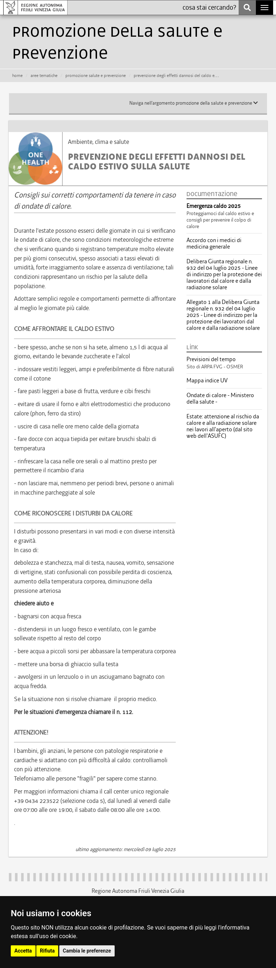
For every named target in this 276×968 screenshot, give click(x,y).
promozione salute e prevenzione (95, 75)
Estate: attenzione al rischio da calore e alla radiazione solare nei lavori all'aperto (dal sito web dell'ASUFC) (223, 426)
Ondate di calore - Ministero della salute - (220, 398)
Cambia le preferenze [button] (87, 951)
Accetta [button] (23, 951)
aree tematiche (44, 75)
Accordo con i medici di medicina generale (214, 243)
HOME (17, 75)
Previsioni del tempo (211, 359)
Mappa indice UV (207, 380)
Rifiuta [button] (47, 951)
